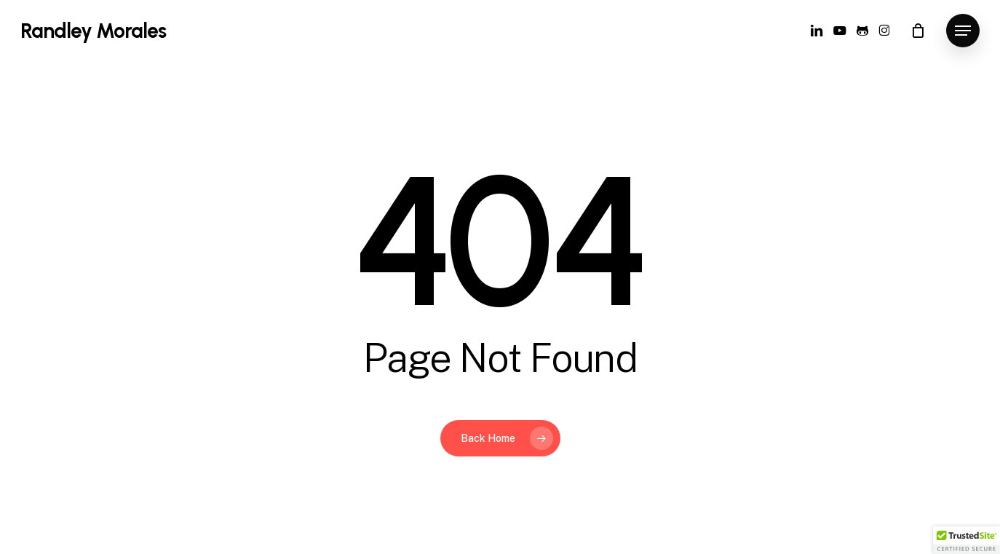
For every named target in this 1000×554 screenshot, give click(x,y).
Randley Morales (93, 30)
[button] (963, 31)
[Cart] (918, 31)
